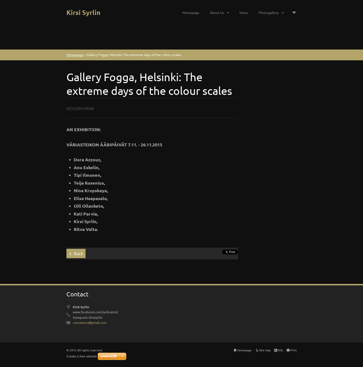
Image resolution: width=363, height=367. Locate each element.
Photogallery (269, 12)
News (243, 12)
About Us (217, 12)
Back (78, 253)
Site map (265, 350)
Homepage (190, 12)
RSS (280, 350)
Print (293, 350)
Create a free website (81, 356)
